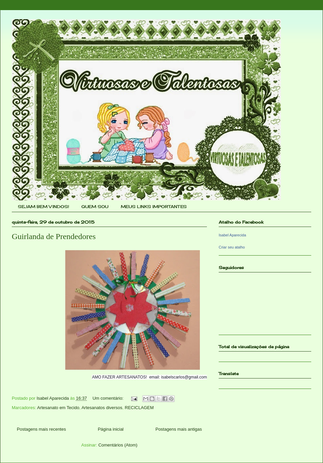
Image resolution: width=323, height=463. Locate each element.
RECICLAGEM (139, 407)
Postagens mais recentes (41, 429)
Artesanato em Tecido (58, 407)
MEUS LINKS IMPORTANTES (154, 206)
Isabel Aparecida (232, 235)
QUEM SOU (94, 206)
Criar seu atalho (232, 247)
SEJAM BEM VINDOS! (43, 206)
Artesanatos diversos (101, 407)
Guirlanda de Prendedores (54, 236)
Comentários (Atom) (117, 445)
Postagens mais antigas (178, 429)
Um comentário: (108, 398)
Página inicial (111, 429)
